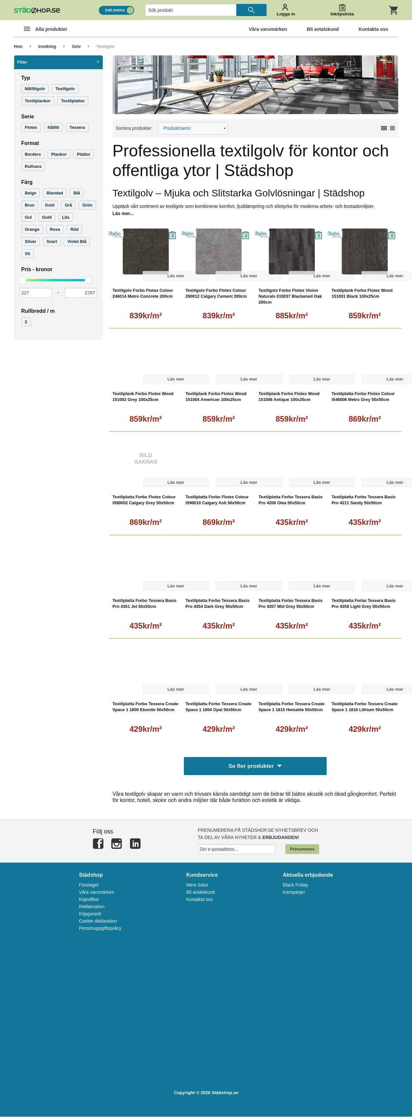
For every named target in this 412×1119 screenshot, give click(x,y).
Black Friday (295, 887)
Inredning (47, 46)
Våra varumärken (96, 894)
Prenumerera (302, 851)
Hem (18, 46)
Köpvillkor (89, 901)
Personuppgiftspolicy (100, 930)
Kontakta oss (199, 901)
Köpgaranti (90, 916)
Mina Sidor (197, 887)
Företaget (88, 887)
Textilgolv (106, 46)
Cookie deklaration (98, 923)
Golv (76, 46)
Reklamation (91, 908)
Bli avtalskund (200, 894)
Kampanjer (294, 894)
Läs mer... (123, 213)
